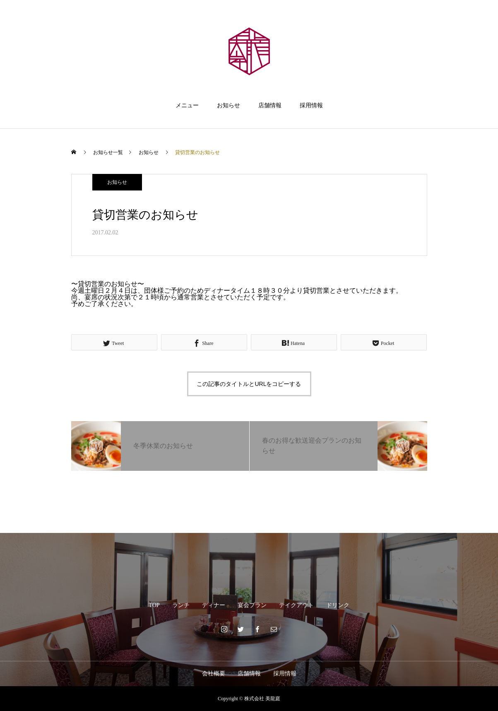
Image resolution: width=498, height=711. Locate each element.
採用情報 (311, 105)
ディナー (213, 605)
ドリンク (337, 605)
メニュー (187, 105)
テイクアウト (296, 605)
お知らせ (228, 105)
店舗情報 (269, 105)
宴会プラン (252, 605)
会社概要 (213, 673)
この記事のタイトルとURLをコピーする (249, 384)
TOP (154, 605)
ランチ (181, 605)
